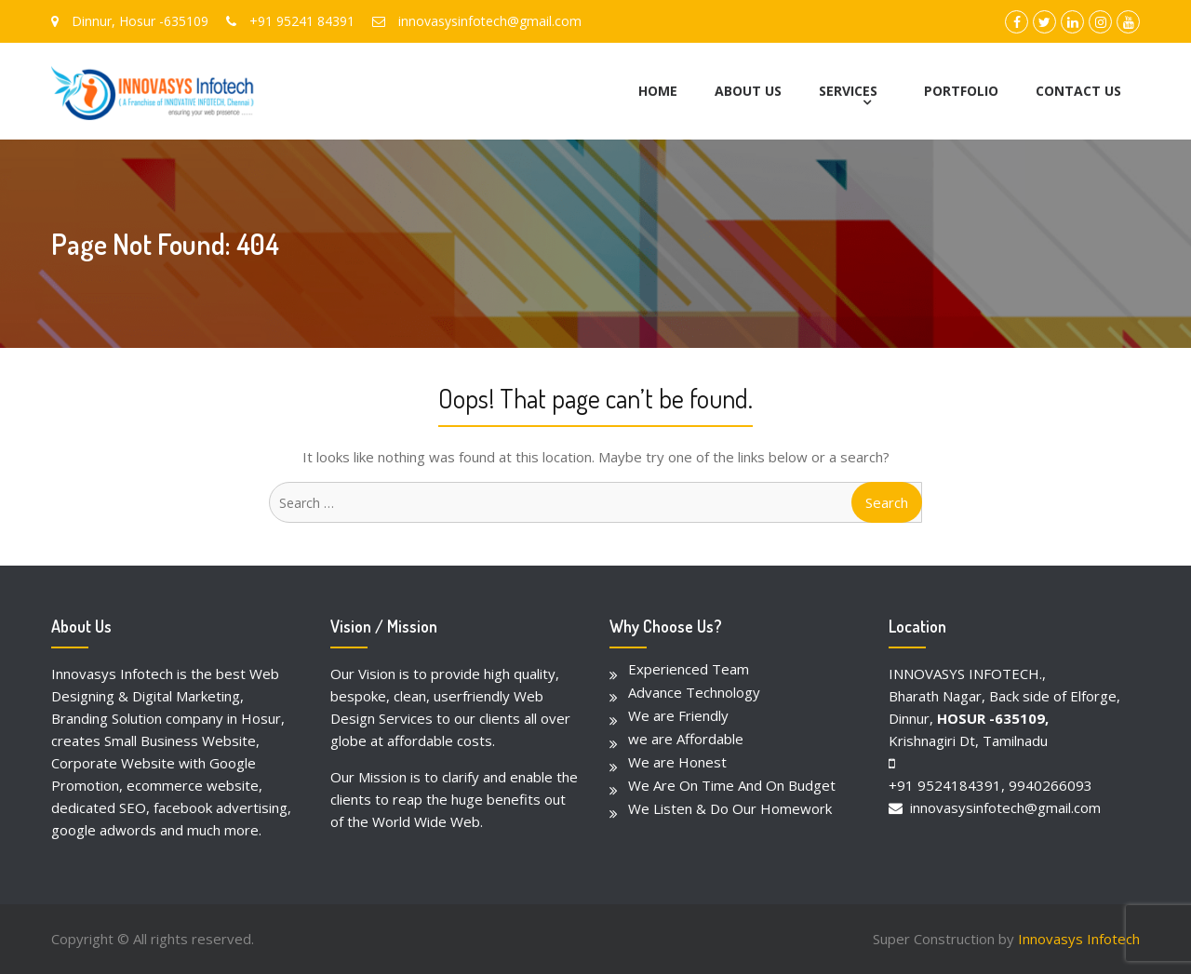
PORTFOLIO (961, 91)
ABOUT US (748, 91)
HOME (657, 91)
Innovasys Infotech (1079, 938)
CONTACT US (1078, 91)
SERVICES (848, 91)
